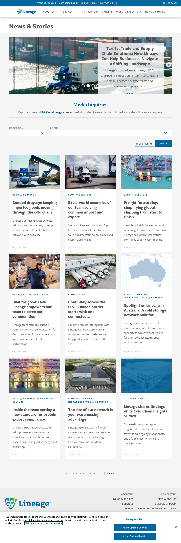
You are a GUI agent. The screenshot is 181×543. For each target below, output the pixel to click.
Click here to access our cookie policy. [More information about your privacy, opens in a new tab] (43, 523)
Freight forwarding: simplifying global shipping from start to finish (143, 209)
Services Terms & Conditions (157, 508)
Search (121, 3)
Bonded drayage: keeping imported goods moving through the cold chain (34, 207)
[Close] (175, 527)
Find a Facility (167, 499)
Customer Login (68, 3)
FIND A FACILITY (89, 11)
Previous (12, 65)
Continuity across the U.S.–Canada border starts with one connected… (86, 309)
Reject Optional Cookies (135, 527)
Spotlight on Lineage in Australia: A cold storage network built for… (145, 310)
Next (168, 65)
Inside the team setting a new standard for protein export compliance (34, 414)
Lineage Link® (89, 3)
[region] (90, 527)
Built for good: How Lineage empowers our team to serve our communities (32, 309)
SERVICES (67, 11)
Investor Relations (129, 11)
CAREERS (107, 11)
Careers (128, 508)
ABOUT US (49, 11)
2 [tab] (88, 85)
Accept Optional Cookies (134, 536)
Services (128, 504)
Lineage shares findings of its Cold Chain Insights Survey (145, 411)
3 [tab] (93, 85)
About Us (127, 494)
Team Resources (46, 3)
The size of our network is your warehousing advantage (90, 414)
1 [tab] (83, 85)
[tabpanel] (90, 65)
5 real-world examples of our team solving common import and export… (89, 209)
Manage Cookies (134, 519)
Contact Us (106, 3)
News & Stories (155, 11)
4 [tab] (98, 85)
